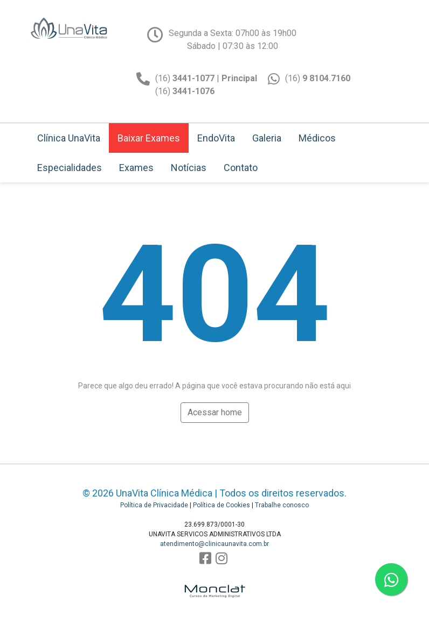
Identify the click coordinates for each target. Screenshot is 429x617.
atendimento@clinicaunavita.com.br (214, 544)
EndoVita (216, 138)
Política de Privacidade (154, 505)
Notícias (188, 167)
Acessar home (215, 412)
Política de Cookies (221, 505)
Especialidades (69, 167)
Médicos (317, 138)
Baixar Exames (148, 138)
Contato (241, 167)
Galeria (266, 138)
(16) (317, 78)
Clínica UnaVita (68, 138)
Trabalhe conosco (282, 505)
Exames (136, 167)
